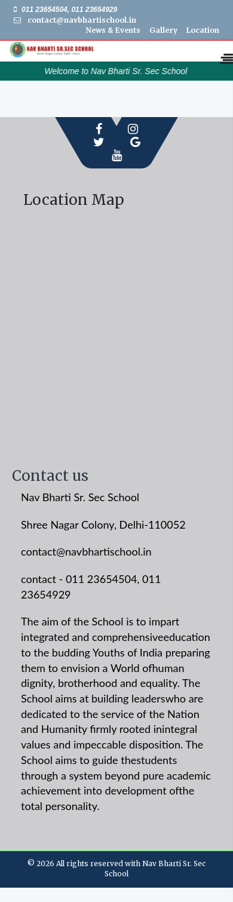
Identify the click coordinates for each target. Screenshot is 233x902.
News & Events (113, 30)
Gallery (163, 30)
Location (202, 30)
